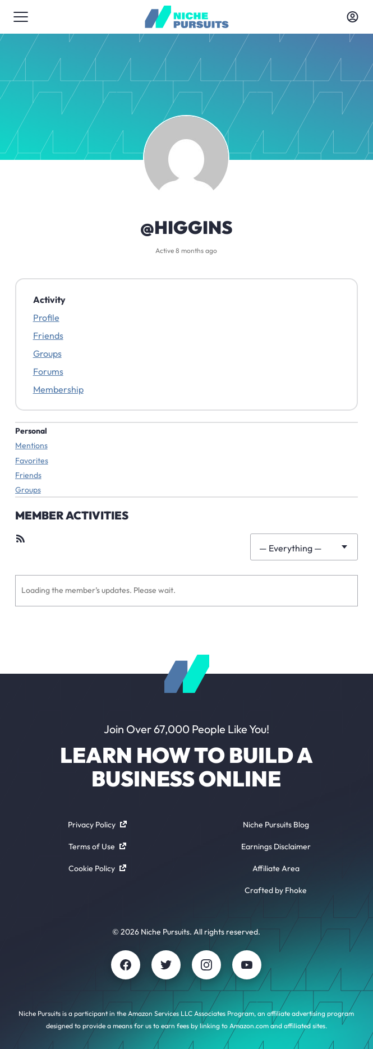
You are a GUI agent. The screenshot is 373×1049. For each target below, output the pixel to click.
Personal (31, 431)
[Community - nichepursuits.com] (186, 17)
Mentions (31, 445)
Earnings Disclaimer (276, 846)
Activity (49, 299)
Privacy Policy (97, 825)
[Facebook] (125, 964)
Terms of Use (97, 846)
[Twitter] (166, 964)
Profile (46, 317)
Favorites (31, 460)
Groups (47, 353)
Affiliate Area (276, 868)
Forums (48, 371)
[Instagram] (206, 964)
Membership (58, 389)
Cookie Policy (97, 868)
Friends (48, 335)
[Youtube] (246, 964)
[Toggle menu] (20, 17)
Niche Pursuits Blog (276, 825)
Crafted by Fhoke (276, 890)
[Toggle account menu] (352, 16)
